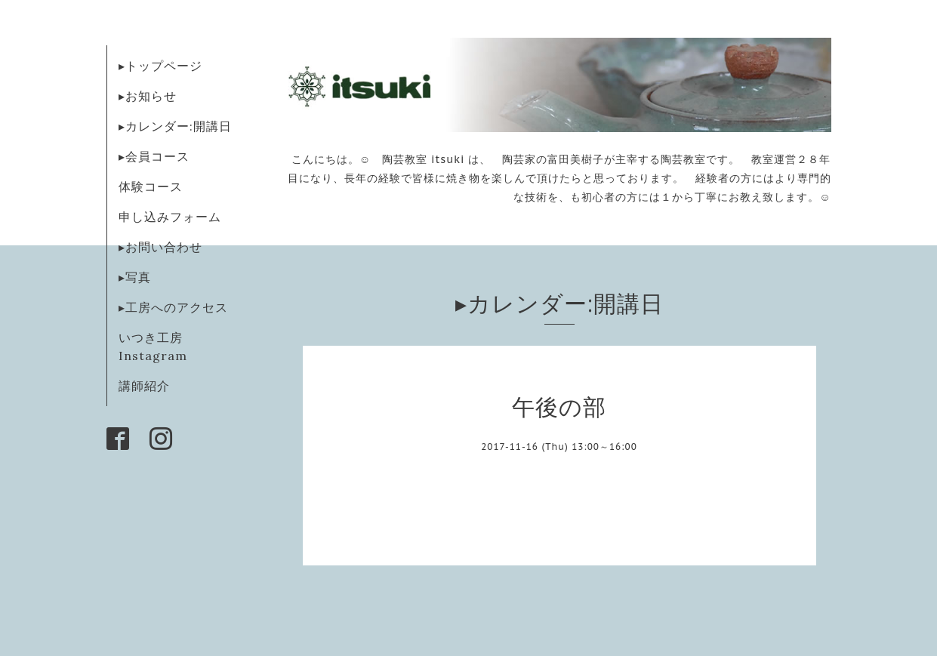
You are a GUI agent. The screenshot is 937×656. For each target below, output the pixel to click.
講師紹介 (144, 385)
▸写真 (135, 277)
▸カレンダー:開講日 (175, 126)
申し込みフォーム (170, 216)
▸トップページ (160, 65)
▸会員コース (154, 156)
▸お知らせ (148, 95)
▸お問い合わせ (160, 246)
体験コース (151, 186)
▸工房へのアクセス (173, 307)
